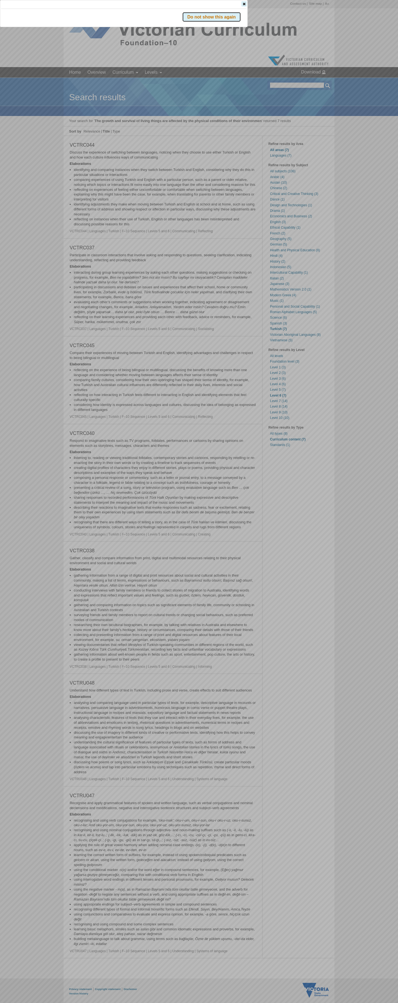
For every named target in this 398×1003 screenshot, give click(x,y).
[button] (318, 82)
